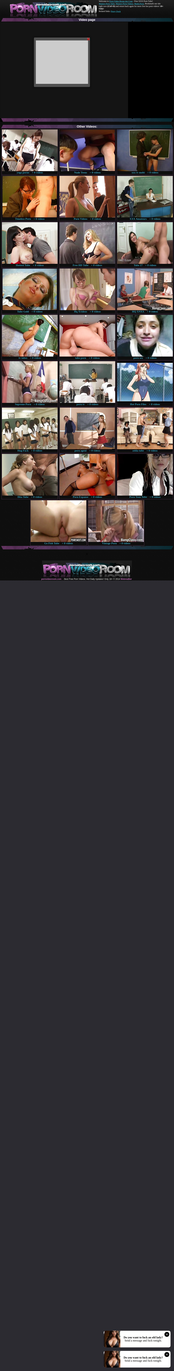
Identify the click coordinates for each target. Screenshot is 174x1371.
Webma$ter (126, 579)
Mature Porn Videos (124, 4)
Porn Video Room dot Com (120, 1)
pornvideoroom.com (51, 579)
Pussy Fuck (116, 11)
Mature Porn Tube (107, 4)
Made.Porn (139, 4)
